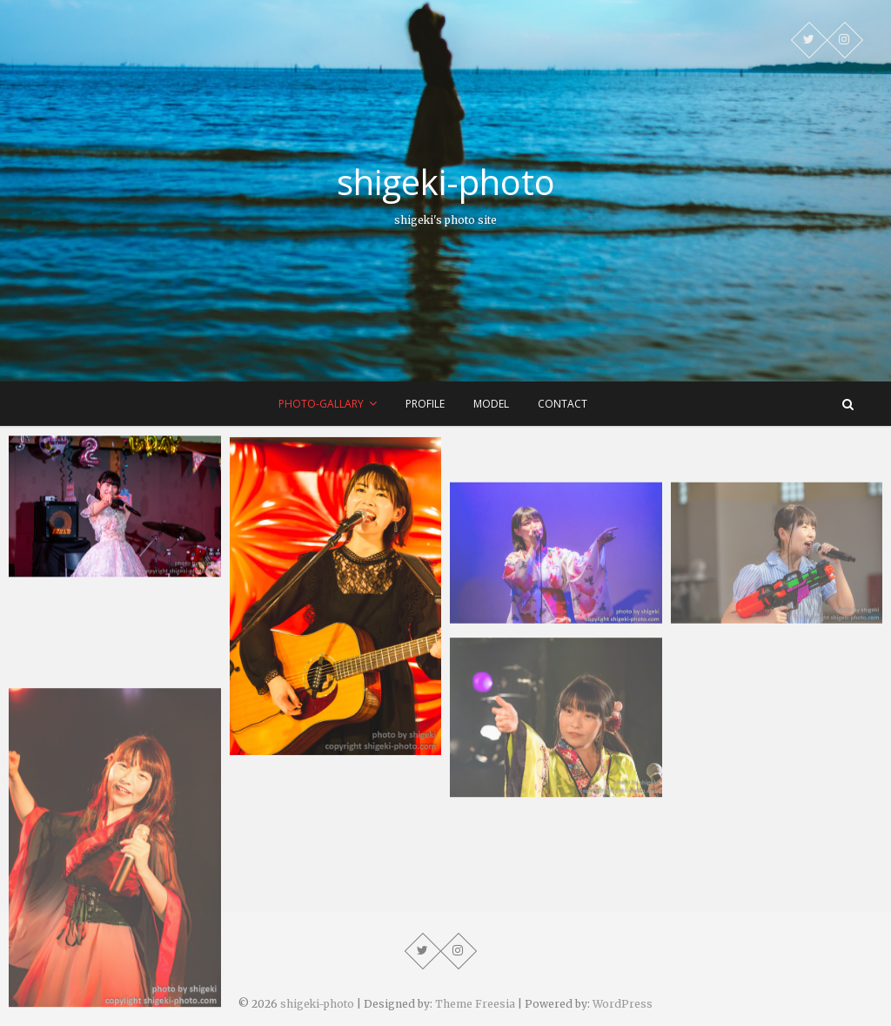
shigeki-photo (446, 182)
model (491, 403)
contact (562, 403)
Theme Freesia (475, 1003)
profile (425, 403)
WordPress (623, 1003)
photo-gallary (321, 403)
